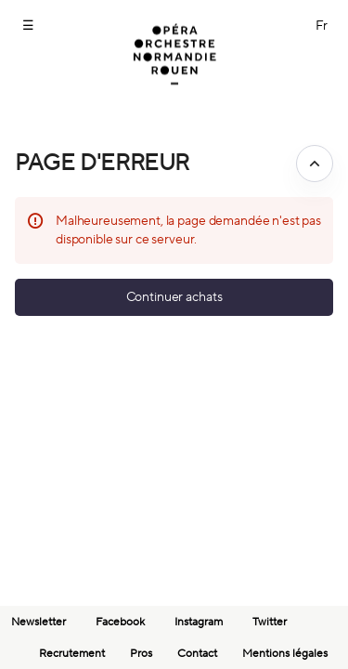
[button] (174, 297)
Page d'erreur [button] (102, 163)
